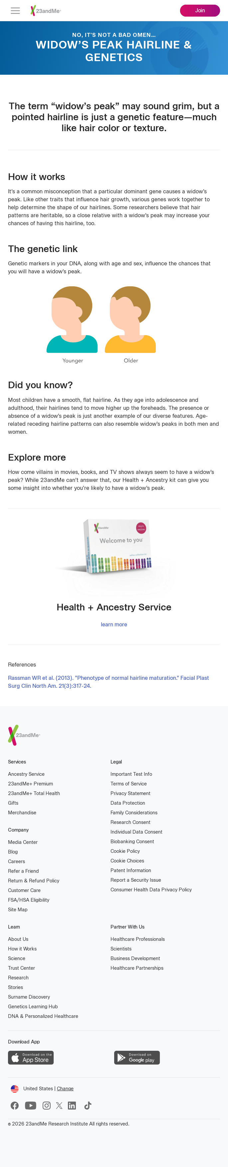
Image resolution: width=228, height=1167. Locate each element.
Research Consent (130, 822)
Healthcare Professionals (138, 939)
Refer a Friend (23, 871)
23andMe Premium (30, 783)
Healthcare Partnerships (137, 968)
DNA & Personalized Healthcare (43, 1016)
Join (200, 10)
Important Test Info (131, 774)
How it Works (22, 949)
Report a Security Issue (136, 880)
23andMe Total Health (34, 793)
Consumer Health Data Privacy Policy (151, 890)
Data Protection (128, 803)
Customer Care (24, 890)
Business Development (135, 958)
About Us (18, 939)
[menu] (15, 10)
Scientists (121, 949)
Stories (15, 987)
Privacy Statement (130, 793)
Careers (16, 861)
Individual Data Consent (136, 832)
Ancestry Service (26, 774)
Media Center (23, 842)
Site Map (18, 910)
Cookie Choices (127, 861)
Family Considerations (134, 813)
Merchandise (22, 813)
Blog (13, 852)
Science (16, 958)
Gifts (13, 803)
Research (18, 978)
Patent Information (131, 870)
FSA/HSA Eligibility (28, 900)
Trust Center (21, 968)
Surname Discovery (29, 997)
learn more (114, 624)
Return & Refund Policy (33, 881)
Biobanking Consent (132, 842)
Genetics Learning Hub (33, 1007)
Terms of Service (129, 784)
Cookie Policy (125, 851)
